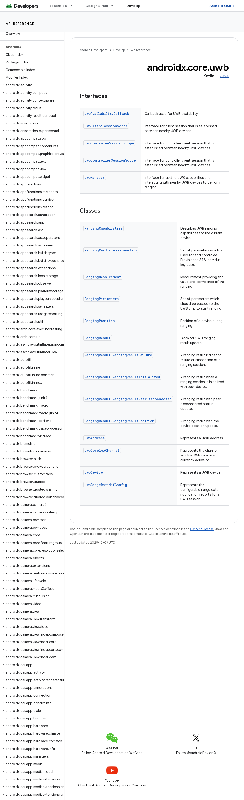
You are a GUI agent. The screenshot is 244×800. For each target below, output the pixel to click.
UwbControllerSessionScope (110, 160)
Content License (202, 529)
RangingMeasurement (103, 277)
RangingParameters (102, 299)
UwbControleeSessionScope (109, 143)
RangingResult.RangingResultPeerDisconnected (128, 399)
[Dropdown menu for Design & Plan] (114, 5)
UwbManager (95, 177)
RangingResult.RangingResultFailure (118, 355)
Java (224, 76)
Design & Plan (97, 6)
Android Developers (93, 50)
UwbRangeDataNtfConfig (106, 484)
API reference (20, 23)
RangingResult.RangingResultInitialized (122, 377)
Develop (119, 50)
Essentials (58, 6)
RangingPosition (100, 320)
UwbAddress (95, 438)
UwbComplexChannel (102, 450)
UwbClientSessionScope (106, 126)
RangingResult (98, 338)
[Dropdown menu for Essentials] (73, 5)
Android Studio (222, 6)
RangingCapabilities (103, 228)
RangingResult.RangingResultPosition (119, 421)
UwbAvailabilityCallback (107, 113)
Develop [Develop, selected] (134, 6)
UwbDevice (94, 472)
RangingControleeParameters (111, 250)
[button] (31, 85)
